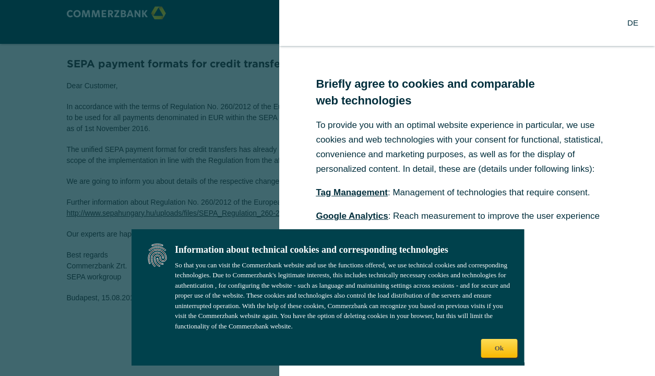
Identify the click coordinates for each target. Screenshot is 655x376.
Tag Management (352, 192)
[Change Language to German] (632, 23)
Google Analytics (352, 216)
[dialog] (327, 188)
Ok (499, 348)
